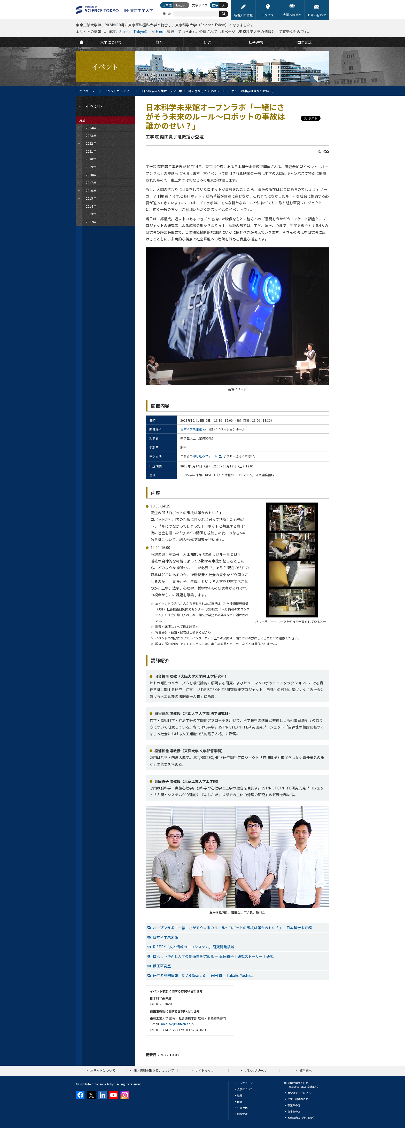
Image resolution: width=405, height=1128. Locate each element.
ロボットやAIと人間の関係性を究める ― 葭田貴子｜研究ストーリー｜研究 (213, 956)
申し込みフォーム (205, 456)
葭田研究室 (162, 965)
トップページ (85, 91)
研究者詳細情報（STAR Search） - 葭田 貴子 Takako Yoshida (203, 975)
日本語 (167, 5)
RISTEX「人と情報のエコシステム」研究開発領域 (193, 946)
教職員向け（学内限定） (301, 1117)
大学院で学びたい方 (299, 1093)
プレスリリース (255, 1070)
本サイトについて (102, 1070)
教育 (239, 1095)
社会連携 (242, 1108)
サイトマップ (204, 1070)
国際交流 (242, 1114)
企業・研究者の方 (297, 1099)
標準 (215, 5)
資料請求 (305, 1070)
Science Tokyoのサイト (139, 31)
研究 (239, 1101)
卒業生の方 (293, 1105)
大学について (245, 1089)
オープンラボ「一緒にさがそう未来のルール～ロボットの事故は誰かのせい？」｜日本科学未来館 (232, 927)
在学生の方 (293, 1111)
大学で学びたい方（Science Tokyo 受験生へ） (303, 1084)
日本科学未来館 (191, 429)
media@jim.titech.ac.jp (177, 1024)
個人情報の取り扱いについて (154, 1070)
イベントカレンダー (118, 91)
